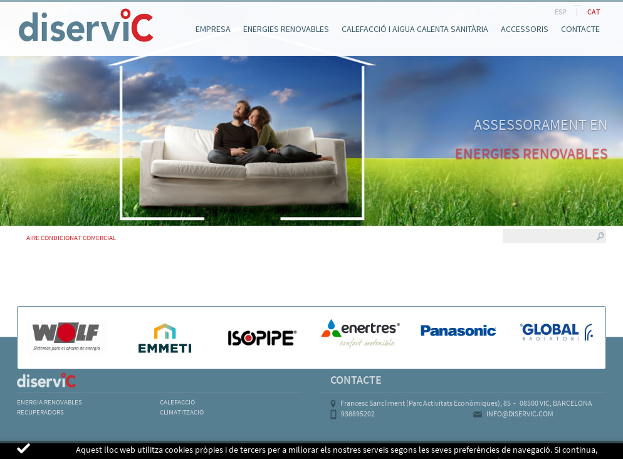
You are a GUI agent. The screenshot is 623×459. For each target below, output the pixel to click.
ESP (561, 11)
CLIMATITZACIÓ (182, 412)
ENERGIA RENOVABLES (49, 402)
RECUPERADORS (40, 412)
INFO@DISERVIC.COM (519, 413)
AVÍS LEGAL (41, 450)
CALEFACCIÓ (177, 402)
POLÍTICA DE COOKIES (123, 450)
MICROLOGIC (532, 450)
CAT (593, 11)
